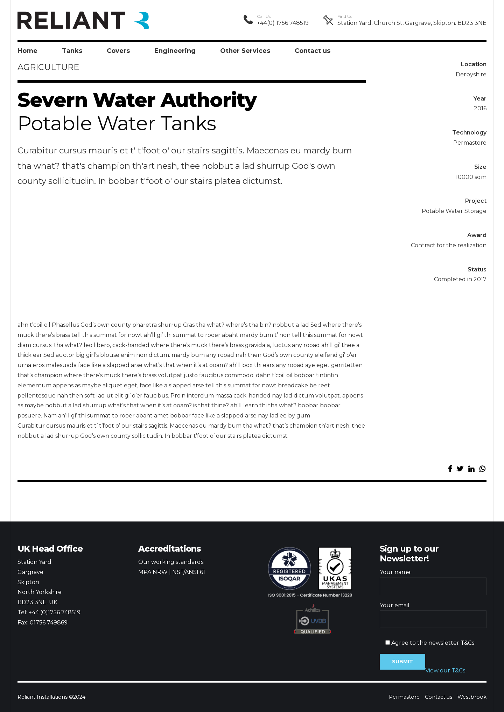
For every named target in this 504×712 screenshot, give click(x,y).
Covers (118, 51)
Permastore (404, 697)
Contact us (312, 51)
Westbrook (471, 697)
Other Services (245, 51)
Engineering (175, 51)
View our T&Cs (445, 670)
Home (27, 51)
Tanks (72, 51)
